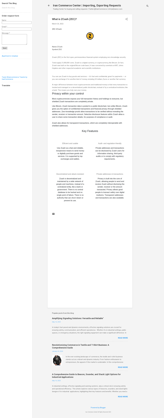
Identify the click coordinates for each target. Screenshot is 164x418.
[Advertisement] (141, 48)
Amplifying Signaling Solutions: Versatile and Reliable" (78, 318)
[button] (126, 19)
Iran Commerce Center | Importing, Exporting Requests (87, 5)
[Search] (147, 6)
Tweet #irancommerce (10, 77)
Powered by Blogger (98, 408)
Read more (123, 338)
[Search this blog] (16, 8)
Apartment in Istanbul (10, 56)
